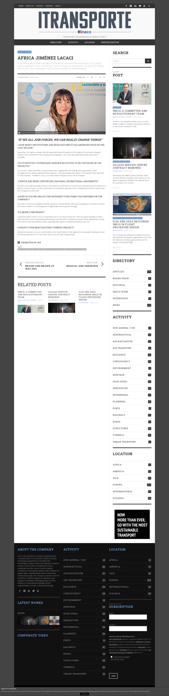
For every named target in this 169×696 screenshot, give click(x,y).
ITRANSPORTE (23, 77)
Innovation (120, 388)
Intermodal (121, 394)
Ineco (41, 249)
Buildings (119, 354)
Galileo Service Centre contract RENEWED (59, 294)
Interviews (120, 298)
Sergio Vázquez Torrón (27, 300)
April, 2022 (64, 300)
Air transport (122, 348)
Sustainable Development (75, 249)
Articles (118, 271)
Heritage (119, 374)
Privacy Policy (119, 659)
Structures (120, 428)
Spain (127, 161)
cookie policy (124, 691)
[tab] (62, 241)
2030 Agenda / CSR (124, 327)
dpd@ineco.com (137, 652)
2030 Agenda (23, 249)
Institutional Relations (54, 249)
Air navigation (123, 341)
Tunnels (118, 435)
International (123, 491)
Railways (119, 415)
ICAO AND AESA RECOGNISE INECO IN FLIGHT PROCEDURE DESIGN (90, 296)
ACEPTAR (84, 694)
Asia (116, 478)
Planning (119, 401)
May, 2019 (34, 77)
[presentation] (127, 667)
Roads (116, 421)
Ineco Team (24, 52)
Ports (116, 408)
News (122, 161)
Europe (116, 161)
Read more (117, 131)
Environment (122, 368)
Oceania (118, 498)
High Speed (120, 381)
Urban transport (124, 441)
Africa (117, 464)
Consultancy (121, 361)
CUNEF (35, 249)
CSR (30, 249)
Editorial (117, 107)
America (118, 471)
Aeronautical (119, 218)
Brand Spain (121, 278)
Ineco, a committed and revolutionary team (30, 294)
